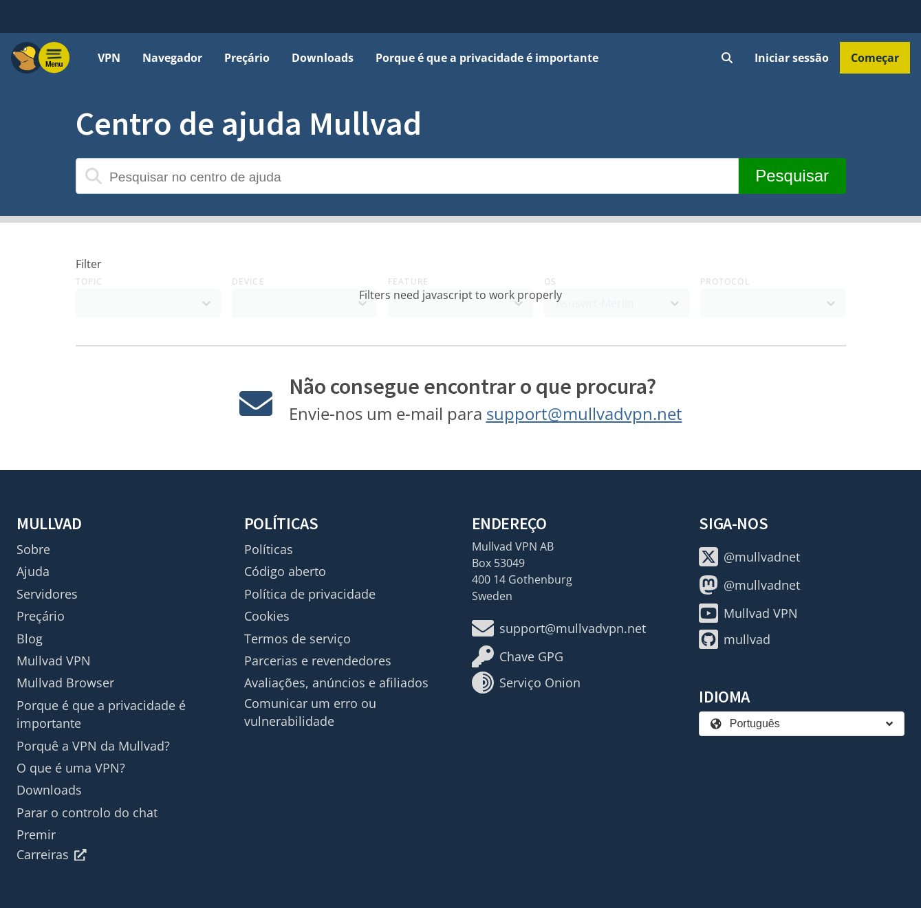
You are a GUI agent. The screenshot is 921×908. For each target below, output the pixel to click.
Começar (875, 57)
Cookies (267, 616)
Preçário (247, 57)
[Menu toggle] (54, 58)
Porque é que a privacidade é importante (487, 57)
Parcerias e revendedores (317, 660)
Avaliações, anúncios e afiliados (336, 682)
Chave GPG (517, 656)
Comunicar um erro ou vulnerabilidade (310, 712)
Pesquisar (792, 175)
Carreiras (52, 854)
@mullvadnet (749, 557)
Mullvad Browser (65, 682)
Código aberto (285, 571)
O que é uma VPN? (71, 768)
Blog (30, 638)
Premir (36, 834)
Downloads (323, 57)
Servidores (47, 594)
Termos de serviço (297, 638)
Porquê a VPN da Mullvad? (93, 746)
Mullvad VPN (54, 660)
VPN (109, 57)
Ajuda (33, 571)
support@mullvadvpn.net (584, 413)
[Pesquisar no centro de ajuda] (407, 176)
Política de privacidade (310, 594)
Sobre (33, 549)
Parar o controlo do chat (87, 812)
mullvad (734, 639)
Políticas (268, 549)
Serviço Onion (526, 683)
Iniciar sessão (792, 57)
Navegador (172, 57)
